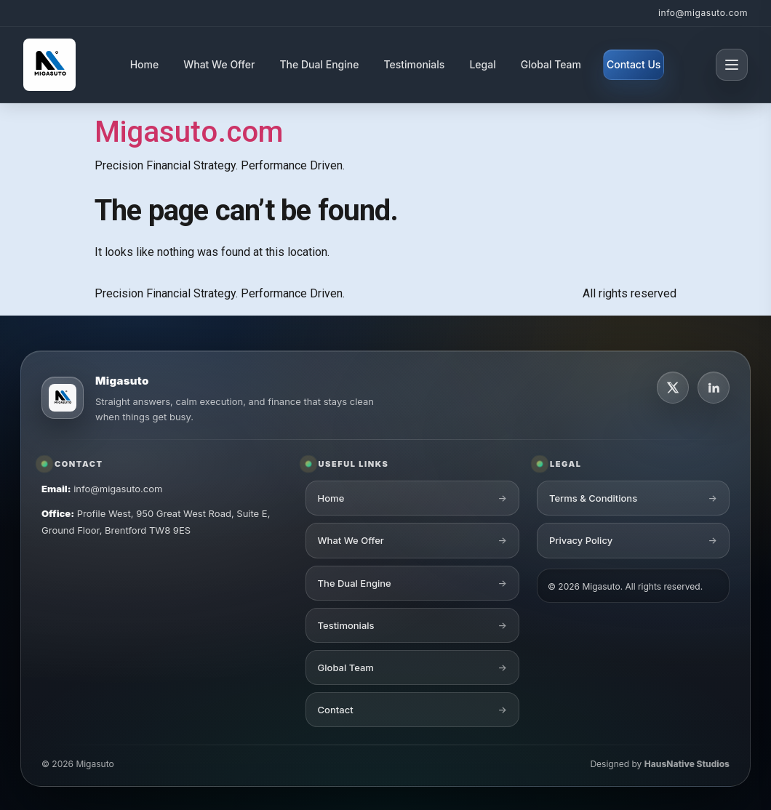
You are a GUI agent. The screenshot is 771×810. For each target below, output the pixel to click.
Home (144, 64)
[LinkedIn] (714, 388)
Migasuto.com (189, 132)
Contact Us (633, 64)
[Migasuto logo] (62, 398)
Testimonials (413, 64)
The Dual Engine (319, 64)
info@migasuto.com (703, 12)
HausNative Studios (687, 763)
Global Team (551, 64)
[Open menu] (732, 65)
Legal (482, 64)
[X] (673, 388)
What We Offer (219, 64)
